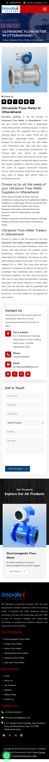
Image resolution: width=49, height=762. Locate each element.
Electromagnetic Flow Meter (17, 639)
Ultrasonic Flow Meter (14, 657)
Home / (5, 40)
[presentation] (25, 459)
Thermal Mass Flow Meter (16, 653)
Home (7, 676)
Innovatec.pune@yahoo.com (35, 3)
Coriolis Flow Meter (13, 643)
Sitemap (8, 690)
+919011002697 (21, 356)
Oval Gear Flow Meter (14, 662)
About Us (8, 680)
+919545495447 (14, 3)
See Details (17, 571)
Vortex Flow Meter (12, 648)
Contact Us (9, 699)
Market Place (10, 694)
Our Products (10, 685)
